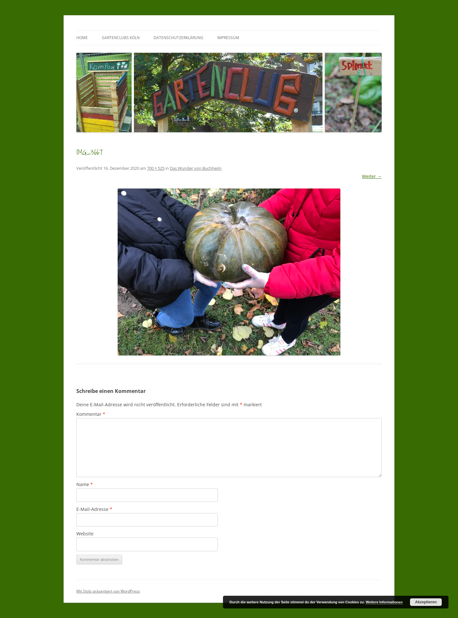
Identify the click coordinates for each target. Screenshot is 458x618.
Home (82, 37)
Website (85, 534)
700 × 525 (155, 168)
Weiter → (372, 176)
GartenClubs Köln (121, 37)
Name (84, 484)
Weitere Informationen (384, 602)
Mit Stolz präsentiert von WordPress (108, 591)
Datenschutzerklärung (178, 37)
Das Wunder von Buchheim (195, 168)
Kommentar (90, 414)
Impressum (228, 37)
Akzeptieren (426, 602)
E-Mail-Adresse (94, 509)
